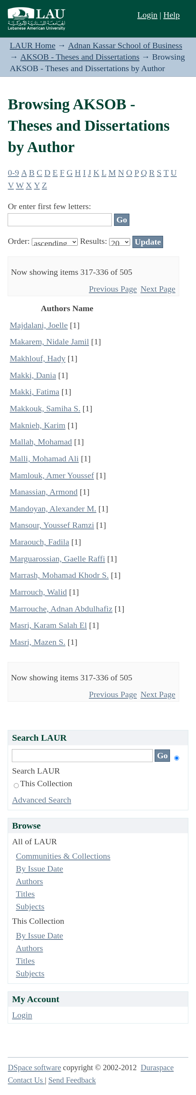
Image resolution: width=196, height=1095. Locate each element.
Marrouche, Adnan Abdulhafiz (61, 608)
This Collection (43, 783)
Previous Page (113, 289)
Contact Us (26, 1080)
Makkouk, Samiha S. (45, 408)
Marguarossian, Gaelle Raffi (57, 558)
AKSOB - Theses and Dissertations (79, 57)
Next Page (157, 289)
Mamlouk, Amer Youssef (52, 475)
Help (171, 14)
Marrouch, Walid (38, 592)
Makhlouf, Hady (37, 358)
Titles (25, 894)
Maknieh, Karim (37, 425)
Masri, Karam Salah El (48, 625)
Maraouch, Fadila (39, 542)
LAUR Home (33, 45)
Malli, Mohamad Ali (44, 458)
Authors (29, 881)
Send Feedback (72, 1080)
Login (147, 14)
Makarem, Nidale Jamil (49, 341)
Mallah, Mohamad (41, 441)
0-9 (13, 172)
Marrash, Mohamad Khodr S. (59, 575)
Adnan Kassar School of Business (125, 45)
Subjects (30, 906)
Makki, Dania (33, 375)
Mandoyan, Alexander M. (53, 508)
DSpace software (34, 1067)
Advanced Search (41, 800)
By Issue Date (39, 868)
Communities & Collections (63, 856)
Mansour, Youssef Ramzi (52, 525)
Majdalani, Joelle (39, 325)
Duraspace (156, 1067)
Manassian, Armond (43, 491)
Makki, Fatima (34, 391)
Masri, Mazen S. (37, 642)
